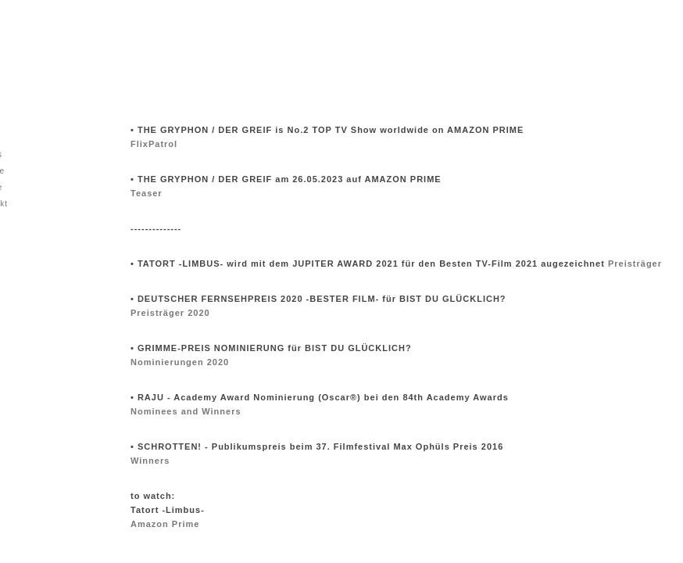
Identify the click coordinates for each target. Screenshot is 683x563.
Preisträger (635, 263)
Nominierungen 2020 (180, 362)
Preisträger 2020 (170, 312)
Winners (150, 460)
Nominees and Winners (186, 411)
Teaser (147, 193)
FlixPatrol (154, 144)
